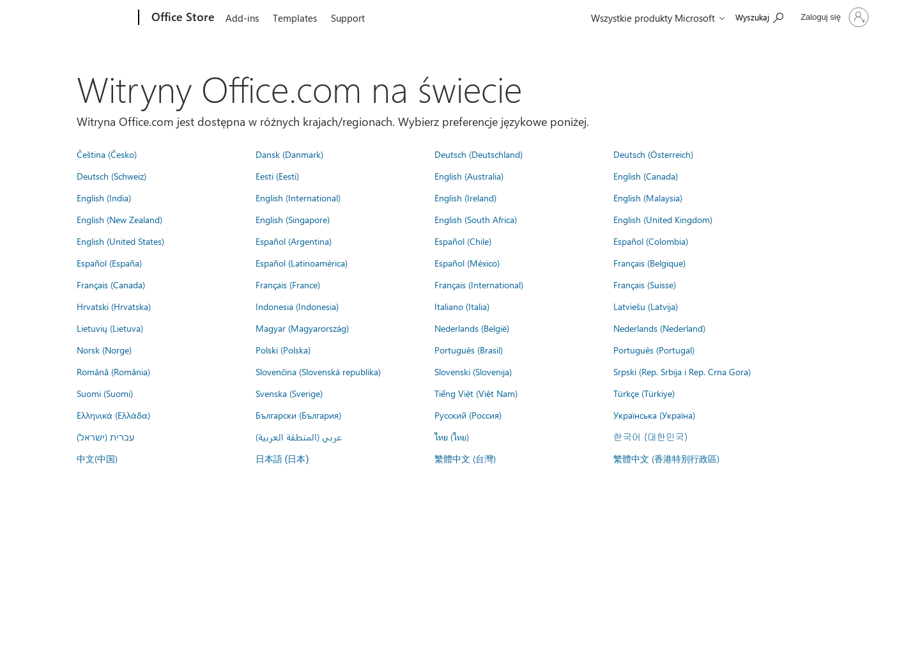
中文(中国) (97, 458)
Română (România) (113, 371)
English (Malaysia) (647, 197)
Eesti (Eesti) (277, 175)
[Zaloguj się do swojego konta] (833, 17)
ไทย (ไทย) (451, 436)
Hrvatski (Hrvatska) (114, 306)
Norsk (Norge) (104, 349)
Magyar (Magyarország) (302, 328)
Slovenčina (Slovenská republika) (318, 371)
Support (348, 18)
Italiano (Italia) (461, 306)
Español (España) (109, 262)
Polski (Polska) (283, 349)
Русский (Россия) (468, 414)
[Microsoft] (90, 18)
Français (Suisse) (644, 284)
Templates (295, 18)
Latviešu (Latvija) (645, 306)
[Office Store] (181, 18)
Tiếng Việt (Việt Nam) (476, 393)
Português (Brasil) (468, 349)
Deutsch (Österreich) (653, 154)
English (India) (104, 197)
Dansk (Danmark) (289, 154)
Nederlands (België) (471, 328)
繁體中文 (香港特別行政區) (666, 458)
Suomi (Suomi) (105, 393)
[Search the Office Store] (759, 16)
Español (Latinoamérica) (302, 262)
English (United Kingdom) (662, 219)
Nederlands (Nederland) (659, 328)
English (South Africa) (475, 219)
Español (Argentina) (294, 241)
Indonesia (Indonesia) (297, 306)
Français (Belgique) (649, 262)
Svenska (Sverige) (289, 393)
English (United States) (120, 241)
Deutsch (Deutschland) (478, 154)
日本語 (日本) (282, 459)
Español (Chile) (462, 241)
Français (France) (288, 284)
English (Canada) (645, 175)
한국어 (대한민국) (650, 436)
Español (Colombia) (650, 241)
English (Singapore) (293, 219)
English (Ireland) (465, 197)
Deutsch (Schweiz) (111, 175)
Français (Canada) (111, 284)
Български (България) (298, 414)
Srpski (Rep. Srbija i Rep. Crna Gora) (682, 371)
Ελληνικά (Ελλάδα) (113, 414)
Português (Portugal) (653, 349)
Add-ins (242, 18)
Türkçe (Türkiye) (644, 393)
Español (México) (467, 262)
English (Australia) (468, 175)
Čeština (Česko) (107, 154)
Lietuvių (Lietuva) (110, 328)
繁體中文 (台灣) (465, 458)
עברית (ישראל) (105, 436)
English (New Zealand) (119, 219)
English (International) (298, 197)
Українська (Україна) (654, 414)
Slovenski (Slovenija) (473, 371)
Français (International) (478, 284)
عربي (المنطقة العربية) (299, 436)
